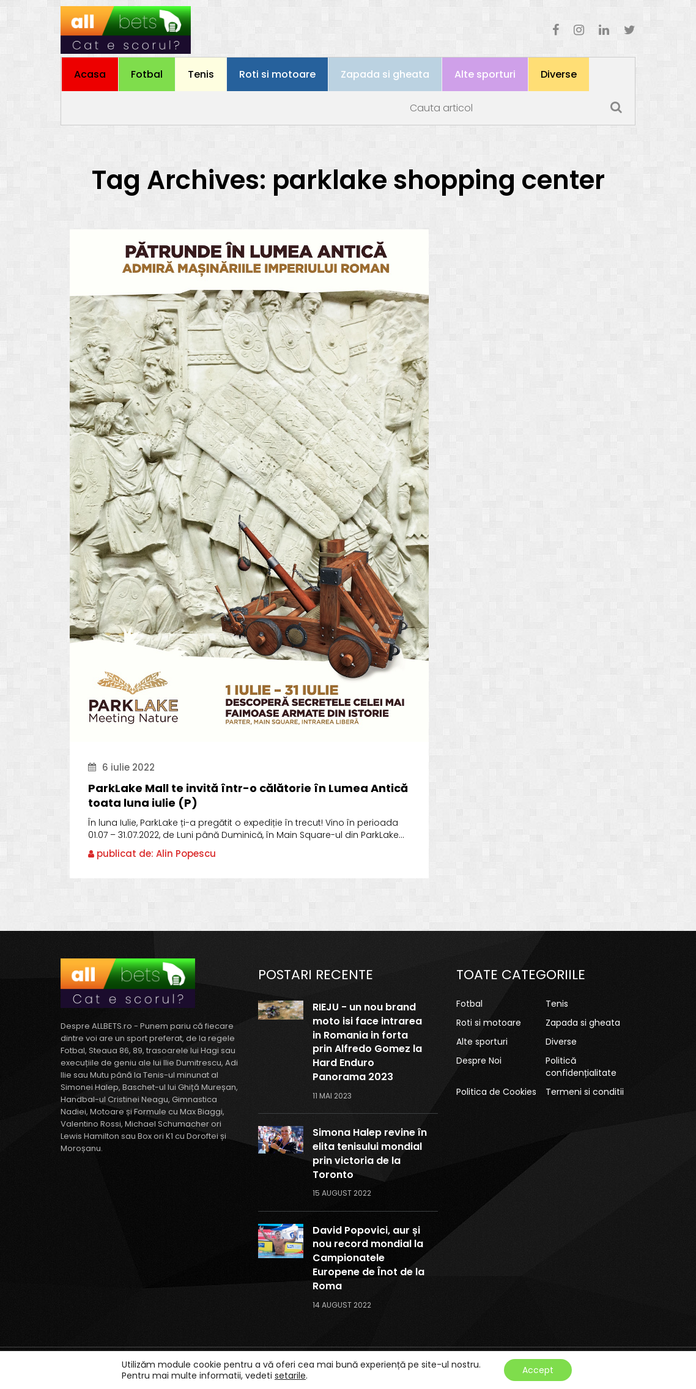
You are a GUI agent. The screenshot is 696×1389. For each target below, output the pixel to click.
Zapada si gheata (385, 74)
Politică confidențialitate (581, 1066)
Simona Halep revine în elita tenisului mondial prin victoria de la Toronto (370, 1154)
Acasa (90, 74)
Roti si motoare (277, 74)
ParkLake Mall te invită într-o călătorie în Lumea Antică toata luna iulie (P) (248, 795)
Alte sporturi (485, 74)
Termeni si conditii (585, 1092)
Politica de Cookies (496, 1092)
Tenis (201, 74)
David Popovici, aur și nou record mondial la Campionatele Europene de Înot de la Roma (368, 1258)
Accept (537, 1370)
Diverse (559, 74)
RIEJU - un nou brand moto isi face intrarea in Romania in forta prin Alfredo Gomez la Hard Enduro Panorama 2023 (367, 1042)
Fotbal (147, 74)
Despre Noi (479, 1060)
